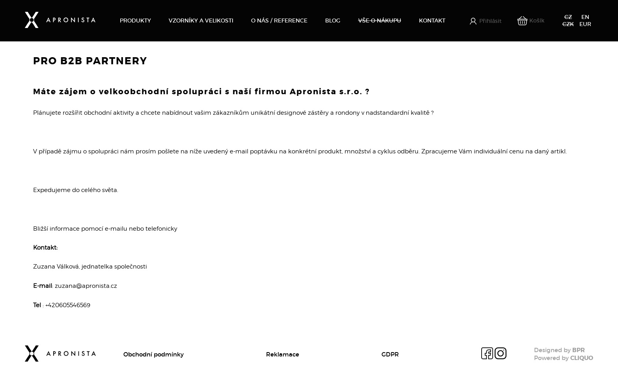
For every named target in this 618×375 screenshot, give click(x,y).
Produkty (135, 20)
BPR (578, 350)
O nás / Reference (279, 20)
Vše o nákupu (379, 20)
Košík (536, 20)
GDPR (390, 354)
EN (585, 17)
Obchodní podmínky (153, 354)
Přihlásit (490, 21)
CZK (568, 24)
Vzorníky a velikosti (201, 20)
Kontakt (432, 20)
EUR (585, 24)
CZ (568, 17)
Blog (332, 20)
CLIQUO (581, 358)
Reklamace (282, 354)
